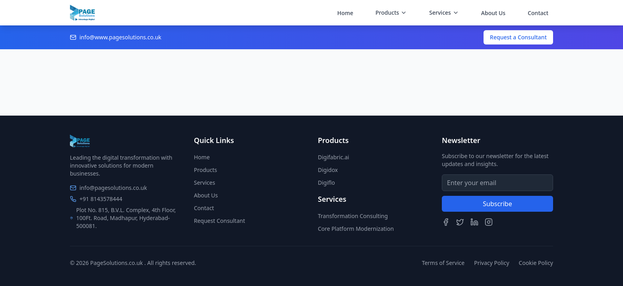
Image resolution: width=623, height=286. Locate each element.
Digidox (328, 170)
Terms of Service (443, 263)
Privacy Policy (491, 263)
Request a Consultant (518, 37)
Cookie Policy (536, 263)
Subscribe (497, 203)
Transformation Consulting (353, 216)
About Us (493, 13)
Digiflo (326, 182)
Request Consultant (219, 220)
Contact (538, 13)
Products (205, 170)
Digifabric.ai (333, 157)
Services (204, 182)
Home (345, 13)
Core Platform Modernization (356, 228)
